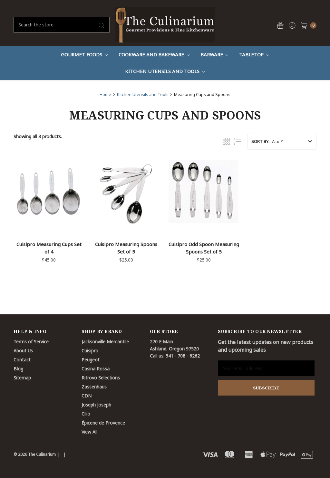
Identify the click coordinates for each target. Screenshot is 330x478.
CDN (87, 396)
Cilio (86, 414)
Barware (214, 54)
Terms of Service (31, 342)
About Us (23, 351)
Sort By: (260, 141)
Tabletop (254, 54)
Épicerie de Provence (103, 423)
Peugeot (91, 360)
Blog (18, 369)
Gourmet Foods (84, 54)
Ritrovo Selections (101, 378)
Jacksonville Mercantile (105, 342)
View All (89, 432)
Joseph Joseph (96, 405)
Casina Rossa (96, 369)
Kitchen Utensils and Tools (165, 71)
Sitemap (22, 378)
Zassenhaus (94, 387)
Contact (22, 360)
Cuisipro (90, 351)
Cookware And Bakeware (154, 54)
